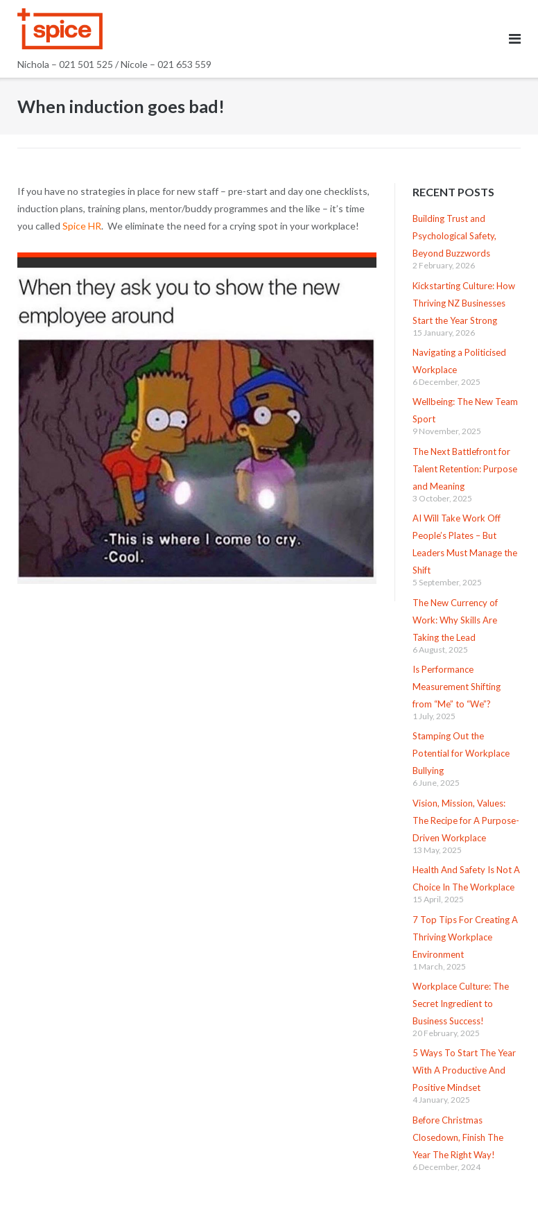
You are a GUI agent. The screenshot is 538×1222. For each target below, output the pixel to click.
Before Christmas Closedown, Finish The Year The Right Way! (458, 1137)
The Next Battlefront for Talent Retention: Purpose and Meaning (465, 469)
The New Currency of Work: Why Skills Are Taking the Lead (455, 620)
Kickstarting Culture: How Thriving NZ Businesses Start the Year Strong (464, 303)
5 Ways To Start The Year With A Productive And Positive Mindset (464, 1070)
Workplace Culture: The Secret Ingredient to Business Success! (461, 1003)
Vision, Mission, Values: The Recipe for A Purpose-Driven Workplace (466, 820)
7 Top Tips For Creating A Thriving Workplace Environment (465, 937)
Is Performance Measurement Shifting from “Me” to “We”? (457, 686)
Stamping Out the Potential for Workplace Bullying (461, 753)
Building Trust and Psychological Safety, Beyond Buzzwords (454, 236)
